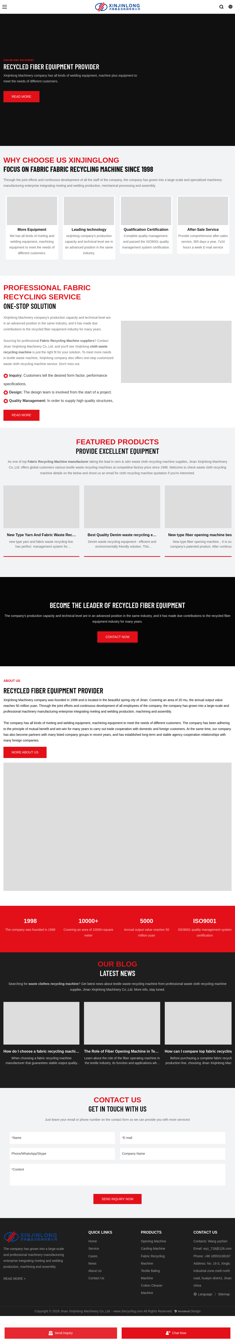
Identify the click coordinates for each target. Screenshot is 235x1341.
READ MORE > (14, 1287)
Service (93, 1257)
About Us (95, 1280)
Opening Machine (153, 1250)
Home (92, 1250)
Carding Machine (153, 1257)
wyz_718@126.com (217, 1257)
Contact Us (96, 1287)
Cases (93, 1265)
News (92, 1272)
